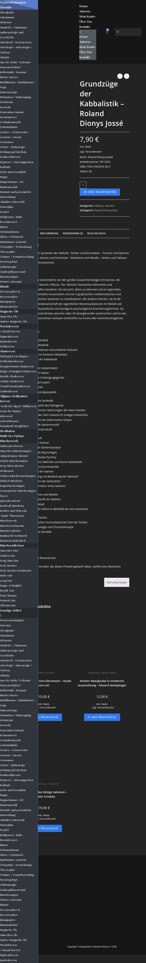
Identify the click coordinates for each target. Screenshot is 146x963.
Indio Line (6, 575)
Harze (4, 496)
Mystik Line (7, 590)
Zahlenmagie (8, 267)
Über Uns (85, 21)
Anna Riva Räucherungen (15, 451)
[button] (19, 615)
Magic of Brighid (10, 585)
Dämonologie (8, 92)
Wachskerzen (9, 326)
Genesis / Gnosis (10, 137)
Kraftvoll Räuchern (12, 505)
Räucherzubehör (10, 530)
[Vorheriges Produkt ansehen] (120, 76)
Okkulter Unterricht (12, 202)
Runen (4, 227)
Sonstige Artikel (10, 610)
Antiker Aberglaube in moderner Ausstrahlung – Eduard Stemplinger (102, 683)
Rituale (4, 286)
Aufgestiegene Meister (14, 456)
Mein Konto (87, 16)
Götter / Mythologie (12, 147)
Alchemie (6, 22)
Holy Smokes (8, 565)
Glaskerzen (7, 351)
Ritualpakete (8, 301)
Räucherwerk (9, 441)
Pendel (4, 212)
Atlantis (5, 57)
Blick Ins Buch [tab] (96, 233)
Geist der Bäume (10, 411)
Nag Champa (8, 595)
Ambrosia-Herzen (11, 446)
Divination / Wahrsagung (15, 97)
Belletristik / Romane (13, 72)
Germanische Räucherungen (18, 490)
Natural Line (8, 600)
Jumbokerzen (8, 341)
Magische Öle (9, 311)
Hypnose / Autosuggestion (16, 162)
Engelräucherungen (12, 485)
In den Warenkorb (99, 192)
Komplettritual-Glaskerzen (17, 366)
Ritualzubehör (9, 306)
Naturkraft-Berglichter (14, 426)
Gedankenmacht (10, 122)
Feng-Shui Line (9, 560)
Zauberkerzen (9, 391)
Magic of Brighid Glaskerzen (18, 371)
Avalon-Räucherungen (14, 461)
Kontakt (84, 27)
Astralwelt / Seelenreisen (15, 42)
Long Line (6, 580)
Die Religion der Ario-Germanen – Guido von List (44, 683)
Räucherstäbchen (12, 545)
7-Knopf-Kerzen (10, 331)
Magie (4, 177)
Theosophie (7, 251)
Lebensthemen (9, 421)
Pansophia (6, 207)
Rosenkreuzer (9, 222)
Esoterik (5, 107)
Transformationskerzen (15, 386)
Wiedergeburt (8, 261)
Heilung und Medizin (13, 152)
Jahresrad (6, 416)
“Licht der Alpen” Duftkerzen (18, 406)
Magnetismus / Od (11, 182)
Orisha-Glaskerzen (12, 381)
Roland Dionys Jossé (105, 210)
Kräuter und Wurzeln (13, 510)
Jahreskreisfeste (10, 501)
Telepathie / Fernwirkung (16, 247)
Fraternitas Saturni (12, 112)
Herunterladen (116, 582)
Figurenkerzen (9, 336)
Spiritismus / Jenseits (13, 242)
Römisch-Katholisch (13, 540)
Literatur (6, 7)
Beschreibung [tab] (49, 233)
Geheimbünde (9, 127)
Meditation (7, 431)
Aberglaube (7, 12)
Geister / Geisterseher (14, 132)
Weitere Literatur (11, 281)
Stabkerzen (7, 346)
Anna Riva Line (9, 550)
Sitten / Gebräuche (12, 236)
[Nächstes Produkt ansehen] (126, 76)
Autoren (84, 11)
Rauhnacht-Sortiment (13, 535)
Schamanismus (9, 231)
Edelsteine (6, 102)
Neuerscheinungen (13, 2)
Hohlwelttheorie (10, 157)
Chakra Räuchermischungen (18, 476)
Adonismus (7, 17)
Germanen (6, 142)
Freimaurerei (8, 117)
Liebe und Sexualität (13, 172)
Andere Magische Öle (13, 321)
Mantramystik (8, 187)
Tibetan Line (8, 605)
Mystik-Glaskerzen (12, 376)
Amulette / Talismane (13, 27)
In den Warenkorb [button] (44, 717)
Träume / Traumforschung (17, 256)
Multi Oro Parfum (12, 436)
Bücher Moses (9, 77)
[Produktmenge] (83, 185)
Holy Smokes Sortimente (16, 570)
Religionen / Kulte (11, 217)
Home (83, 6)
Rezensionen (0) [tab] (73, 233)
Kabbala (5, 167)
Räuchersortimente (12, 525)
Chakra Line (7, 555)
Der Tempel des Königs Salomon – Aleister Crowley (44, 794)
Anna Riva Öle (8, 316)
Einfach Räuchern (11, 481)
